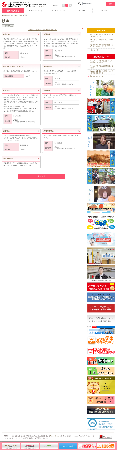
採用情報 (104, 10)
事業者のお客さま (36, 10)
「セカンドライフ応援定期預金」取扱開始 (101, 67)
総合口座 (6, 34)
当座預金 (47, 90)
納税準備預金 (49, 131)
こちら (42, 6)
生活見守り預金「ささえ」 (13, 66)
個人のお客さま (13, 11)
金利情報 (41, 176)
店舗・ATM (81, 10)
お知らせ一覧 (94, 50)
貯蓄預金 (6, 90)
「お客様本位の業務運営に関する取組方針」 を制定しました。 (101, 46)
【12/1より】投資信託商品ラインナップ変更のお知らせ (101, 72)
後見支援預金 (8, 158)
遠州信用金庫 (6, 15)
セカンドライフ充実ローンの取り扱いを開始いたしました (101, 35)
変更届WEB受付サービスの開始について (42, 30)
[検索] (93, 3)
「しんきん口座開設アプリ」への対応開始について (101, 40)
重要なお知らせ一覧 (96, 76)
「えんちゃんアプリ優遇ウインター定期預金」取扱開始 (101, 62)
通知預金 (6, 131)
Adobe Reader (55, 436)
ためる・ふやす (17, 15)
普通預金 (47, 34)
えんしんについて (58, 10)
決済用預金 (48, 66)
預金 (5, 21)
